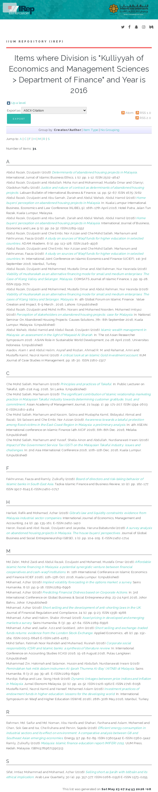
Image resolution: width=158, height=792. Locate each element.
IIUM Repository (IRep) (35, 41)
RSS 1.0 (145, 113)
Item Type (90, 130)
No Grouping (110, 130)
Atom (129, 113)
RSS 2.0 (145, 118)
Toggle (10, 8)
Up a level (18, 103)
